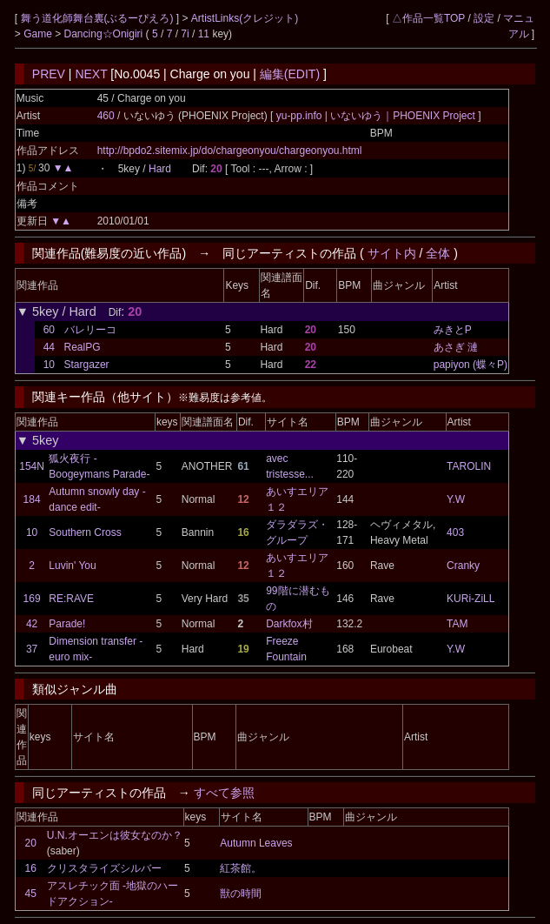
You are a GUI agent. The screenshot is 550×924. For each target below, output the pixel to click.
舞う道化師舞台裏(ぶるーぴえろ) (98, 18)
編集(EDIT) (290, 74)
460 (106, 116)
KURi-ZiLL (470, 599)
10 (49, 364)
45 (30, 893)
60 (49, 330)
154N (31, 466)
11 (203, 34)
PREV (48, 74)
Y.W (456, 499)
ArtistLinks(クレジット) (244, 18)
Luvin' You (72, 565)
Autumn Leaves (256, 843)
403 (455, 532)
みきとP (453, 330)
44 (49, 347)
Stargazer (86, 364)
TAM (457, 624)
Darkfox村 (289, 624)
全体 (438, 253)
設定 (484, 18)
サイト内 (392, 253)
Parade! (67, 624)
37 (31, 649)
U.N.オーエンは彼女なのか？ (114, 835)
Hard (160, 169)
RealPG (82, 347)
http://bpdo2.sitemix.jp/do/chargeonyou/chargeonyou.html (229, 150)
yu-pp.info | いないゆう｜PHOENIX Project (377, 116)
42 (31, 624)
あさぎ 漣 (456, 347)
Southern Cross (85, 532)
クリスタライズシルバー (104, 868)
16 (30, 868)
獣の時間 (241, 893)
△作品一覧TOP (428, 18)
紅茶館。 (241, 868)
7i (185, 34)
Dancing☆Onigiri (105, 34)
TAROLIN (469, 466)
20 (30, 843)
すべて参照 (224, 793)
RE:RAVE (71, 599)
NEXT (91, 74)
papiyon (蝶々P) (470, 364)
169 (32, 599)
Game (39, 34)
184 (32, 499)
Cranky (463, 565)
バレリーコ (90, 330)
